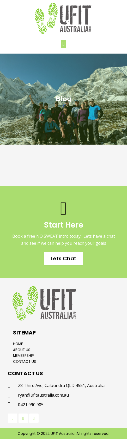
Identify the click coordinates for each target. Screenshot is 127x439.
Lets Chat (63, 258)
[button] (63, 44)
